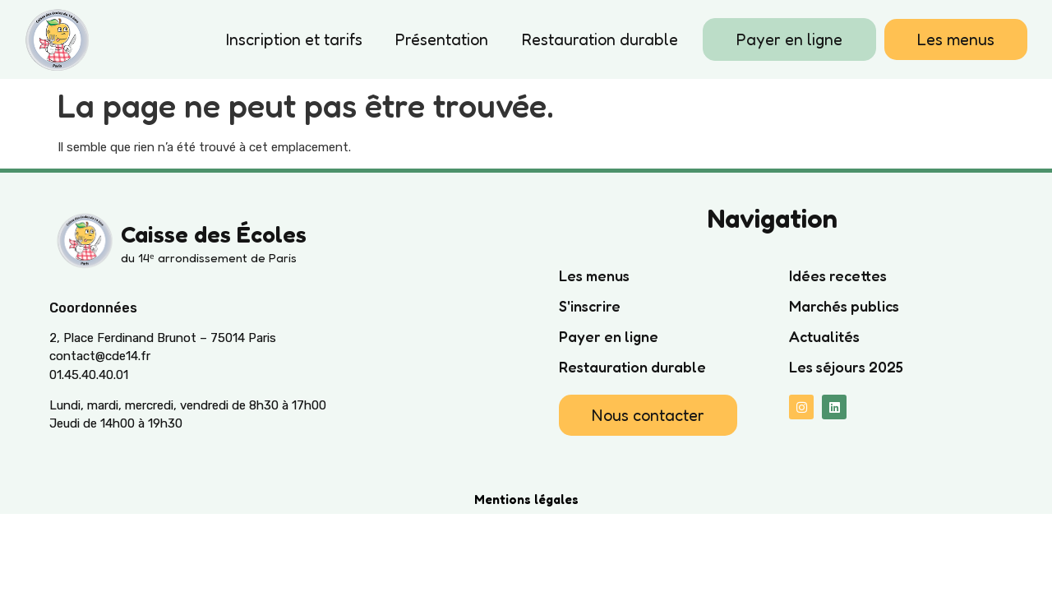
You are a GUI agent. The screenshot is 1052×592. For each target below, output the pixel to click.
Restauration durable (599, 39)
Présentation (441, 39)
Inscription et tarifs (294, 39)
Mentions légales (526, 499)
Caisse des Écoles (214, 234)
